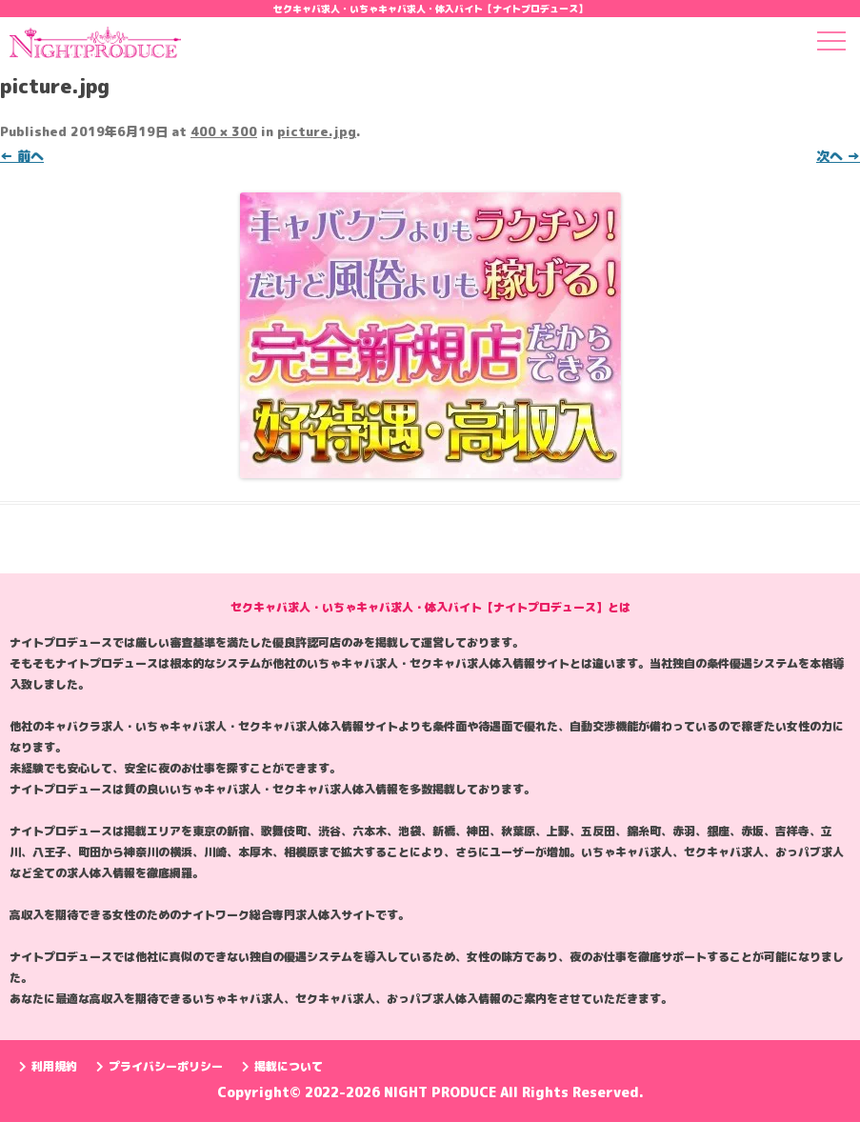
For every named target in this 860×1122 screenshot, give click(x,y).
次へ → (838, 156)
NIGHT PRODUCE (442, 1092)
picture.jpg (316, 131)
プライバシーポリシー (159, 1066)
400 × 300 (223, 131)
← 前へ (22, 156)
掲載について (282, 1066)
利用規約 (48, 1066)
